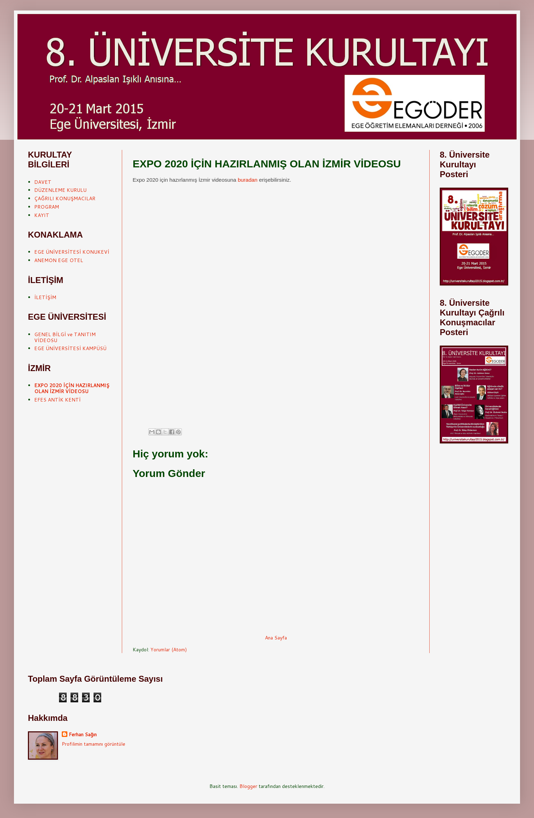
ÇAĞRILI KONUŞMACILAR (64, 198)
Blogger (248, 786)
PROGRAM (46, 206)
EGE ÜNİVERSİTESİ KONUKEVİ (71, 251)
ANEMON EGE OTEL (58, 260)
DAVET (42, 182)
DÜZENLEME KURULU (60, 190)
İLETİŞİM (45, 297)
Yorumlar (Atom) (168, 649)
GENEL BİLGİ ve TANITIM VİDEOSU (65, 337)
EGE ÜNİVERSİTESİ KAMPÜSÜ (70, 348)
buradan (247, 180)
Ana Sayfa (276, 637)
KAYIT (41, 215)
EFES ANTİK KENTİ (57, 399)
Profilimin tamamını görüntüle (93, 743)
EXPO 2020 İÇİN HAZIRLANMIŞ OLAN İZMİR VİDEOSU (71, 388)
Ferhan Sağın (83, 734)
